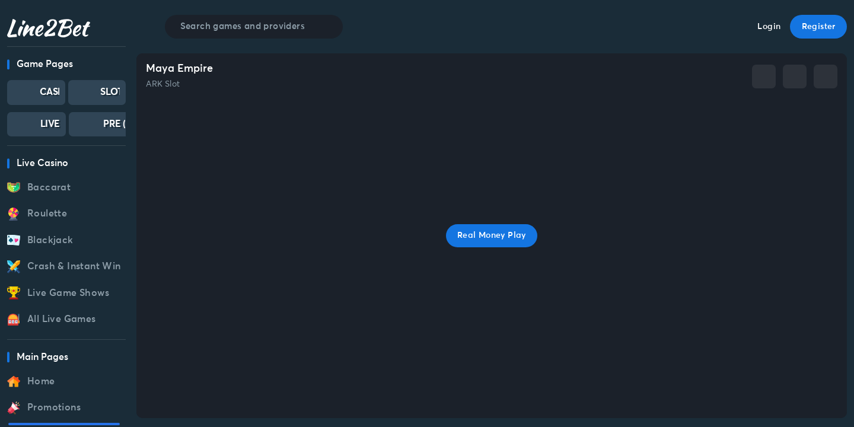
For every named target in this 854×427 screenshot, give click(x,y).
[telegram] (795, 76)
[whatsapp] (825, 76)
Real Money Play (491, 235)
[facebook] (764, 76)
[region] (66, 241)
